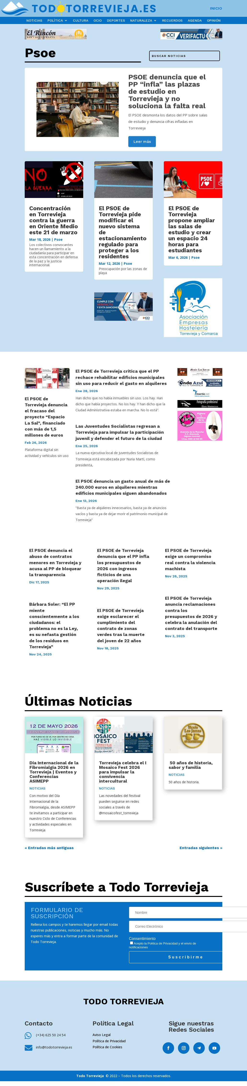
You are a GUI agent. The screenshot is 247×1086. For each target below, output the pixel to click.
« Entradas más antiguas (49, 847)
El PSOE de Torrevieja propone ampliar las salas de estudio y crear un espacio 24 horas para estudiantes (191, 229)
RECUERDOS (172, 20)
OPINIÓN (214, 20)
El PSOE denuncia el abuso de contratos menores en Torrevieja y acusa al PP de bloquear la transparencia (55, 562)
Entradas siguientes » (201, 847)
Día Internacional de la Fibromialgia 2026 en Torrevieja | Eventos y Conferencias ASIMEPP (53, 772)
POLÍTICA (55, 20)
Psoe (58, 239)
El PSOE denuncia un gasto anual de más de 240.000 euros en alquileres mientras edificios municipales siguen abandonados (123, 487)
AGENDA (195, 20)
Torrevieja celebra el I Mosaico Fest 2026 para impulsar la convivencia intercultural (122, 772)
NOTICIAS (34, 20)
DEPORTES (116, 20)
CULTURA (80, 20)
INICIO (216, 9)
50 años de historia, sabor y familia (191, 765)
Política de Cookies (107, 1047)
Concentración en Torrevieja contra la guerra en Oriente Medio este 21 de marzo (53, 220)
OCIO (98, 20)
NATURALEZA (141, 20)
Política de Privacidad (162, 943)
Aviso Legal (102, 1034)
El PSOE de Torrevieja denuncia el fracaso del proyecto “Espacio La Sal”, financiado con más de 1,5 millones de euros (46, 417)
